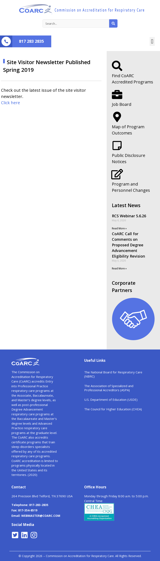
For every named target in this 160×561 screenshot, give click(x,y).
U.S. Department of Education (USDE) (111, 399)
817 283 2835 (31, 41)
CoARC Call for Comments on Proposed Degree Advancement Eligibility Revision (128, 245)
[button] (152, 41)
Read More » (119, 228)
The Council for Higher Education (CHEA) (113, 409)
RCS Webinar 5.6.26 (129, 215)
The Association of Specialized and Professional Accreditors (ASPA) (108, 388)
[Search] (113, 23)
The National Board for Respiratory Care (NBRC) (113, 374)
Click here (10, 102)
